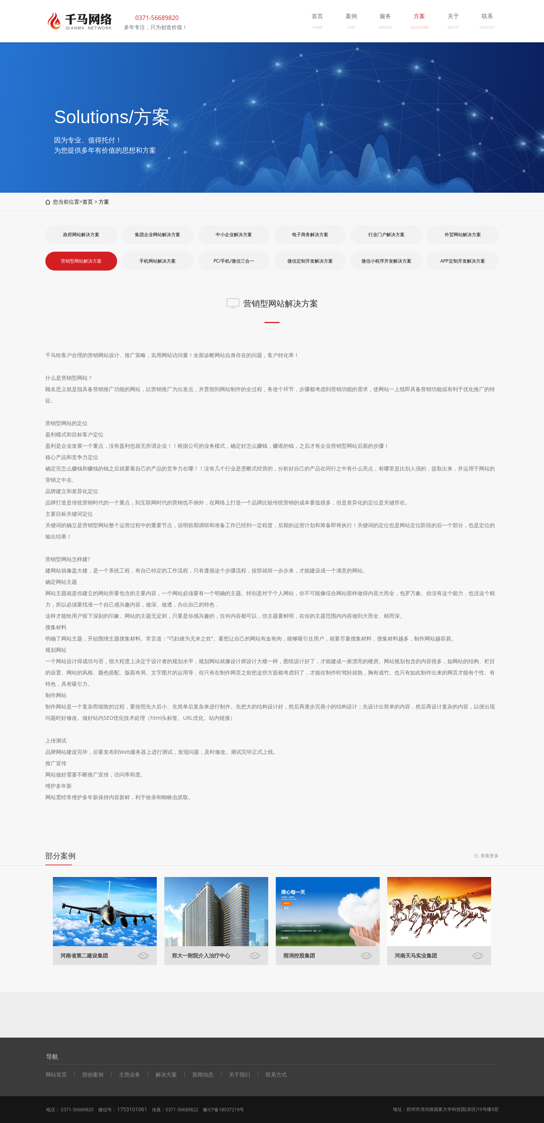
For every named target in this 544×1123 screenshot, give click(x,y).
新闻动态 (202, 1074)
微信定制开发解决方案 (310, 261)
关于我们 (239, 1074)
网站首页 (56, 1074)
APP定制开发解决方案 (462, 261)
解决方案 (166, 1074)
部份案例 (93, 1074)
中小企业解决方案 (234, 234)
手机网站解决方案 (157, 261)
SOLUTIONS (419, 27)
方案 (104, 201)
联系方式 (276, 1074)
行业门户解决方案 (386, 234)
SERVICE (385, 27)
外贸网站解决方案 (463, 234)
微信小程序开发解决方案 (386, 261)
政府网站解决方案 (81, 234)
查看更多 (490, 855)
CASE (351, 27)
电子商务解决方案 (310, 234)
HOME (317, 27)
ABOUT (453, 27)
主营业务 (129, 1074)
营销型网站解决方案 (81, 261)
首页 (87, 201)
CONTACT (487, 27)
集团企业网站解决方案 (157, 234)
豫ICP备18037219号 (223, 1109)
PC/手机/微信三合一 (233, 261)
